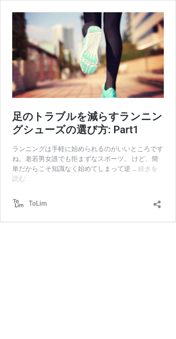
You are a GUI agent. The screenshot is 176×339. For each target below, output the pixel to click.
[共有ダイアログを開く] (157, 201)
